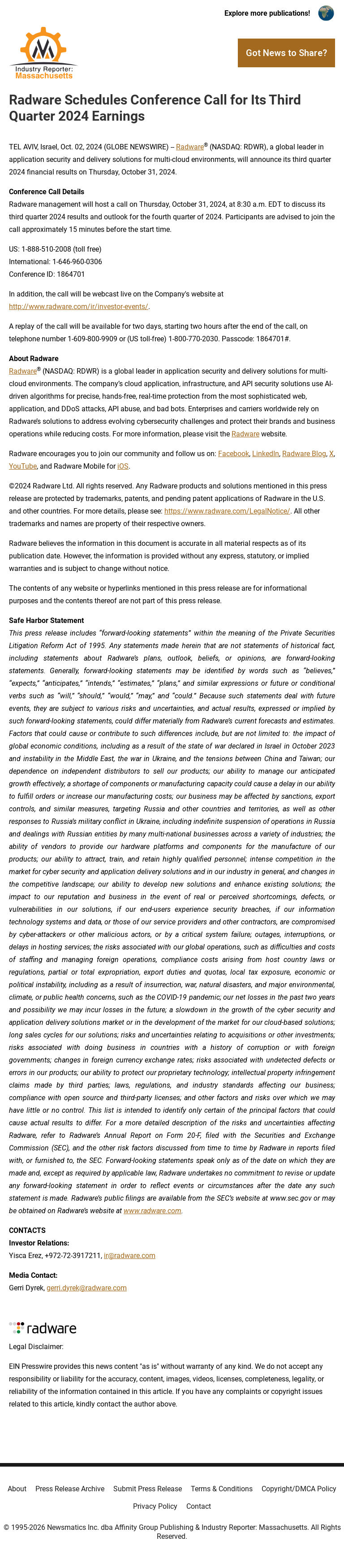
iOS (123, 466)
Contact (198, 1506)
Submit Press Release (147, 1489)
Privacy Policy (155, 1506)
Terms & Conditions (222, 1489)
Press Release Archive (69, 1489)
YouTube (23, 466)
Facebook (233, 453)
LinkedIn (265, 453)
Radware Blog (304, 453)
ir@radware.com (129, 1255)
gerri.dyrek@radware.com (87, 1288)
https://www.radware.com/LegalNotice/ (227, 511)
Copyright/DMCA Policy (299, 1489)
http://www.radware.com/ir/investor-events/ (78, 306)
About (17, 1489)
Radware (23, 371)
